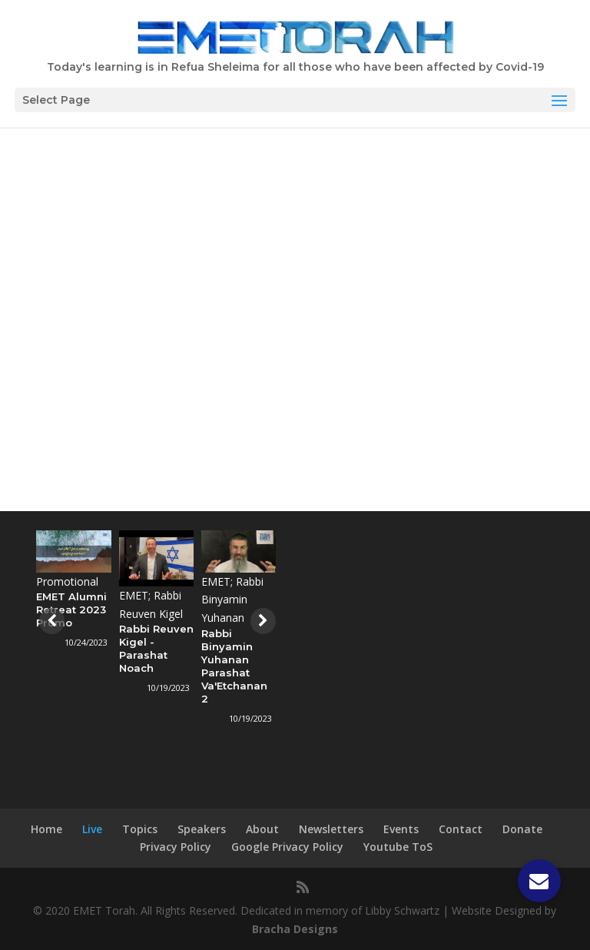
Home (46, 829)
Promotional (68, 581)
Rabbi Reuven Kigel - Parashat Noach (156, 648)
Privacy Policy (175, 846)
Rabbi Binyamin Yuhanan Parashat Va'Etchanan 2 (235, 666)
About (262, 829)
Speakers (201, 829)
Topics (139, 829)
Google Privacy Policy (287, 846)
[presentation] (50, 621)
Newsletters (331, 829)
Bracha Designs (295, 929)
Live (92, 829)
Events (401, 829)
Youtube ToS (398, 846)
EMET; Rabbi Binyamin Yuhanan (233, 600)
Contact (460, 829)
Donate (522, 829)
